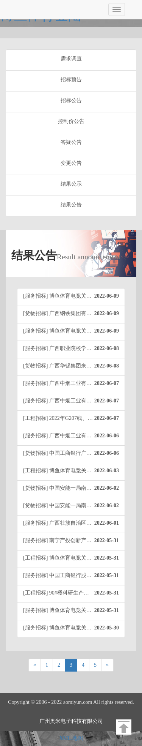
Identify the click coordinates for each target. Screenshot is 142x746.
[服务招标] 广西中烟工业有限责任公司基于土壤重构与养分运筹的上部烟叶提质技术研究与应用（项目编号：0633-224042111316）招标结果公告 (74, 436)
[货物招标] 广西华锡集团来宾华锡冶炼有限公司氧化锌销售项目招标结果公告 (74, 366)
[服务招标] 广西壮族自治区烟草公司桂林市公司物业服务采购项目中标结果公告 (74, 523)
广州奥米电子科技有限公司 (71, 721)
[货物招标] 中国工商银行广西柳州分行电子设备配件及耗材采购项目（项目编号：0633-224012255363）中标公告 (74, 453)
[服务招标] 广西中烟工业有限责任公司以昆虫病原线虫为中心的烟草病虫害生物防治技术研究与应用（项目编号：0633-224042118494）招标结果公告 (74, 401)
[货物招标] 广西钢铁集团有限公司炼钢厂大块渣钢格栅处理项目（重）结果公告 (74, 313)
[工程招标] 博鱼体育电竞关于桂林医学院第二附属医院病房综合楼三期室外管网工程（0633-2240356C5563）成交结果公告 (74, 471)
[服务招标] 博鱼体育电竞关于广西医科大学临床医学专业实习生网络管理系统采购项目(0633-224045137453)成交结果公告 (74, 628)
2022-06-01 (106, 523)
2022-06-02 (106, 488)
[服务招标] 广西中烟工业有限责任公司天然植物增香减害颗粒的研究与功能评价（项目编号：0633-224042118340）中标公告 (74, 383)
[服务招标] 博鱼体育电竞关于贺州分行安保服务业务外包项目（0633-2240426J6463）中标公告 (74, 610)
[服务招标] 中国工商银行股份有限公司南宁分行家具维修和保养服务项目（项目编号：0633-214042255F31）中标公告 (74, 575)
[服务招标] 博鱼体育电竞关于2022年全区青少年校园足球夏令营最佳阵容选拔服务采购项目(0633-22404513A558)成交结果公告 (74, 296)
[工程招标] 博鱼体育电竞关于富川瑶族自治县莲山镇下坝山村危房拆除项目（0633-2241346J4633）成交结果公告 (74, 558)
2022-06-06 (106, 435)
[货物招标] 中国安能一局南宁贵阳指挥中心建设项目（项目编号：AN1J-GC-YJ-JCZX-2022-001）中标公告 (74, 505)
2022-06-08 (106, 348)
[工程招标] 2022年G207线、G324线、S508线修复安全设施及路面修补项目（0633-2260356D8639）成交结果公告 (74, 418)
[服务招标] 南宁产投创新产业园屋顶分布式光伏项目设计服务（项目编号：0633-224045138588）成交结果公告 (74, 540)
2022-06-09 (106, 296)
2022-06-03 (106, 470)
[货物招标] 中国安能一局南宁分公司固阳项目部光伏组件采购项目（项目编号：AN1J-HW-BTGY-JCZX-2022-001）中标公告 (74, 488)
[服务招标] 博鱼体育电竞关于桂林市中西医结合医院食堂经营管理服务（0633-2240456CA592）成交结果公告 (74, 331)
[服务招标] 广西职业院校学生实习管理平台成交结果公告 (74, 348)
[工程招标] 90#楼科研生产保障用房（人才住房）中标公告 (74, 593)
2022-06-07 (106, 383)
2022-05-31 (106, 540)
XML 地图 (71, 738)
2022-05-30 (106, 628)
